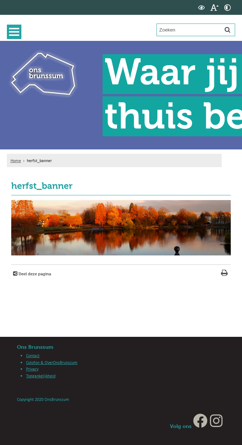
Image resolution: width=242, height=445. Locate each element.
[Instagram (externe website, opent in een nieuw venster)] (216, 426)
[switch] (201, 7)
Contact (32, 355)
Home (16, 160)
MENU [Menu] (16, 32)
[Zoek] (227, 30)
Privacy (32, 369)
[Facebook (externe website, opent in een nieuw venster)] (200, 426)
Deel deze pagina (34, 273)
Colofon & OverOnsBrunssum (52, 362)
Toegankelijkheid (40, 376)
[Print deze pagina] (224, 273)
